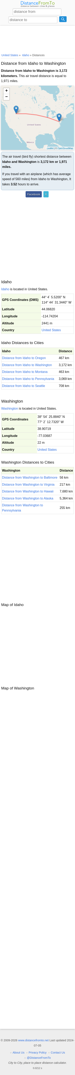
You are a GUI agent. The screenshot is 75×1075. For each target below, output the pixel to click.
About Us (18, 1052)
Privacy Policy (38, 1052)
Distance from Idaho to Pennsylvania (28, 379)
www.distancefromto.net (33, 1040)
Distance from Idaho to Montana (25, 372)
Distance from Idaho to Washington (27, 365)
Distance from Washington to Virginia (28, 484)
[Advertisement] (37, 39)
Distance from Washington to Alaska (27, 498)
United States (51, 330)
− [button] (6, 97)
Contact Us (58, 1052)
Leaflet (50, 148)
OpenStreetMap (65, 148)
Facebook (33, 194)
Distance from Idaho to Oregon (24, 358)
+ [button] (6, 91)
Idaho (5, 289)
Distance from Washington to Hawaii (27, 491)
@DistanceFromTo (39, 1057)
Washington (9, 408)
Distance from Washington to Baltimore (29, 477)
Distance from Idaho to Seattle (23, 386)
